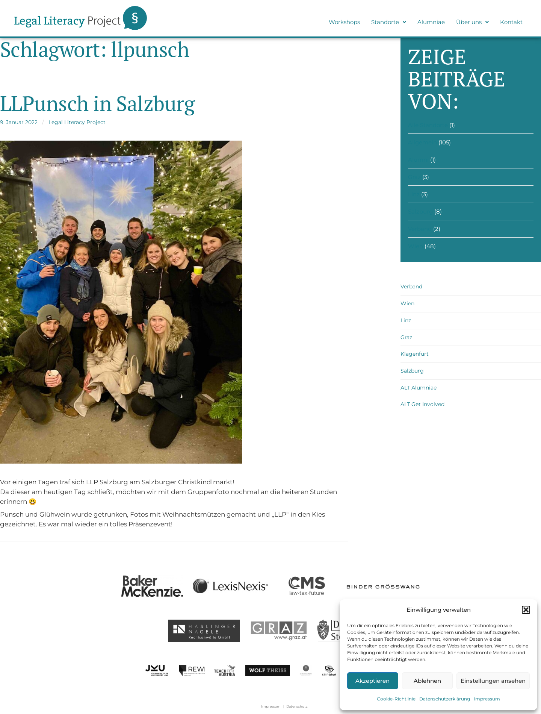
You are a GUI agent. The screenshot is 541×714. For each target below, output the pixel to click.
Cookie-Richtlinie (396, 699)
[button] (526, 610)
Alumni (418, 159)
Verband (420, 228)
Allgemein (422, 142)
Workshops (344, 22)
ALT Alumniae (418, 387)
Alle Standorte (428, 125)
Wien (415, 246)
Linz (414, 194)
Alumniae (431, 22)
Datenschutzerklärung (444, 699)
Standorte (388, 22)
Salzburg (420, 211)
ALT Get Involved (422, 404)
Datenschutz (297, 706)
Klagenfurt (414, 353)
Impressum (487, 699)
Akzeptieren (372, 680)
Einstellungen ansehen (493, 680)
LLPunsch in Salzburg (97, 103)
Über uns (472, 22)
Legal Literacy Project (77, 122)
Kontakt (511, 22)
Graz (414, 176)
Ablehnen (427, 680)
